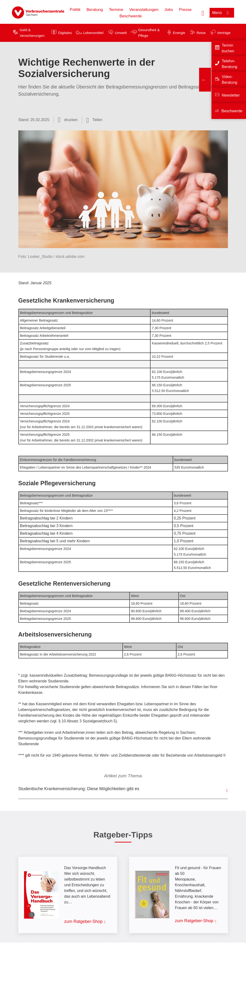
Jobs (169, 9)
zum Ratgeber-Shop (83, 921)
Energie (179, 33)
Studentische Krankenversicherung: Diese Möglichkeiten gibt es (78, 788)
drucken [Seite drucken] (71, 120)
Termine (116, 9)
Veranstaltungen (144, 9)
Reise (201, 33)
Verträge (224, 33)
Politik (75, 9)
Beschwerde (131, 16)
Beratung (94, 9)
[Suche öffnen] (203, 13)
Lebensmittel (93, 33)
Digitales (65, 33)
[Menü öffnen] (222, 13)
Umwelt (121, 33)
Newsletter (231, 95)
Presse (185, 9)
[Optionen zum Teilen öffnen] (94, 120)
